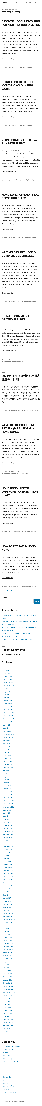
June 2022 (6, 749)
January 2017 (8, 907)
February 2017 (8, 904)
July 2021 (6, 777)
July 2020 (6, 813)
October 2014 (8, 989)
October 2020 (8, 804)
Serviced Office (8, 1086)
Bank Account (8, 1050)
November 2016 (8, 913)
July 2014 (6, 998)
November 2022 (8, 737)
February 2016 (8, 940)
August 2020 (7, 810)
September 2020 (9, 807)
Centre (5, 1053)
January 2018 (8, 871)
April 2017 (7, 898)
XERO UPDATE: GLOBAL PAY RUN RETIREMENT (19, 141)
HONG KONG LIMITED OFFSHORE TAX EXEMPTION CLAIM (20, 492)
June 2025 (6, 670)
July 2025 (6, 667)
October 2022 (8, 740)
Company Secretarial (22, 473)
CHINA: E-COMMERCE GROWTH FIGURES (16, 317)
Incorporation (20, 361)
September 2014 (9, 992)
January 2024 (8, 707)
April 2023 (7, 731)
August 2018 (7, 849)
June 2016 (6, 928)
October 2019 (8, 834)
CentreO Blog (7, 3)
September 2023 (9, 719)
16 (11, 591)
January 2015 (8, 980)
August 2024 (7, 689)
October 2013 (8, 1025)
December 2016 (8, 910)
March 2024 (7, 701)
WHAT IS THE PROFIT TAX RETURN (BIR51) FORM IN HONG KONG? (18, 428)
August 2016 (7, 922)
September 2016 (9, 919)
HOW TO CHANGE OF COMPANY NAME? (18, 640)
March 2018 (7, 865)
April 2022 (7, 755)
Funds (5, 1071)
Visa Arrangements (10, 1092)
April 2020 (7, 822)
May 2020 (6, 819)
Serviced (6, 1083)
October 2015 (8, 953)
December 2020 (8, 798)
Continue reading (9, 59)
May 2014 (6, 1004)
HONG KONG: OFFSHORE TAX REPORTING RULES (20, 196)
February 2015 (8, 977)
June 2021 (6, 780)
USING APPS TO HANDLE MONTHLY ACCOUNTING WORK (17, 85)
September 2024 (9, 685)
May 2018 (6, 859)
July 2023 (6, 725)
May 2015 (6, 968)
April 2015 (7, 971)
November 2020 (8, 801)
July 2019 (6, 843)
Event (5, 1065)
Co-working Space (9, 1059)
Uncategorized (8, 1089)
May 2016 (6, 931)
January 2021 (8, 795)
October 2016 (8, 916)
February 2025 (8, 679)
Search (4, 598)
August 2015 (7, 959)
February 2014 (8, 1013)
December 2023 (8, 710)
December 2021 (8, 767)
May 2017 (6, 895)
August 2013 (7, 1032)
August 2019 (7, 840)
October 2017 (8, 880)
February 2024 (8, 704)
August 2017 (7, 886)
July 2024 (6, 692)
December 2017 (8, 874)
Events (5, 1068)
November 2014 (8, 986)
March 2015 (7, 974)
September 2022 (9, 743)
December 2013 (8, 1019)
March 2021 (7, 789)
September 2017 (9, 883)
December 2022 (8, 734)
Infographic (7, 1077)
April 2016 (7, 934)
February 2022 (8, 761)
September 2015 (9, 956)
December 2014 (8, 983)
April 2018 (7, 861)
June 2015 (6, 965)
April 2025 (7, 673)
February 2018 (8, 868)
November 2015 (8, 950)
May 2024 (6, 698)
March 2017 (7, 901)
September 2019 (9, 837)
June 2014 (6, 1001)
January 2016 (8, 943)
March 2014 (7, 1010)
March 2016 (7, 937)
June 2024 (6, 695)
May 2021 (6, 783)
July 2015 (6, 962)
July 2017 (6, 889)
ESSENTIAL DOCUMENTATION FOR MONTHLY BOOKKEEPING (21, 23)
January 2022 (8, 764)
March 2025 (7, 676)
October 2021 (8, 770)
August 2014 (7, 995)
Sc (37, 410)
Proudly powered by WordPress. (17, 1101)
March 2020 (7, 825)
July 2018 (6, 852)
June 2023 (6, 728)
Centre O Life (8, 1056)
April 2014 (7, 1007)
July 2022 (6, 746)
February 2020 (8, 828)
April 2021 (7, 786)
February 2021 (8, 792)
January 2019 (8, 846)
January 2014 (8, 1016)
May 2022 (6, 752)
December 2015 (8, 947)
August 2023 (7, 722)
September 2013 (9, 1028)
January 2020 (8, 831)
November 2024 (8, 682)
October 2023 (8, 716)
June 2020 (6, 816)
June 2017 (6, 892)
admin (5, 67)
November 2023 (8, 713)
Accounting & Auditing (27, 67)
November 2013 (8, 1022)
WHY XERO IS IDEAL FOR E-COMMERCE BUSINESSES (19, 254)
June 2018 (6, 855)
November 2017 (8, 877)
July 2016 (6, 925)
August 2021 (7, 773)
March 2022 (7, 758)
